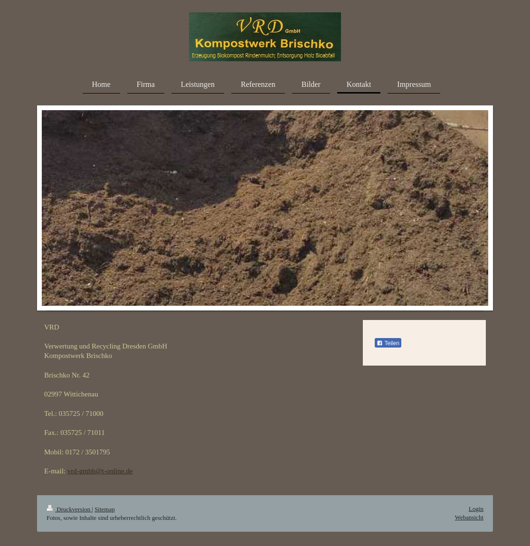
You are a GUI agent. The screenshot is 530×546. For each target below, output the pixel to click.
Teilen (388, 343)
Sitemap (105, 509)
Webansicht (469, 517)
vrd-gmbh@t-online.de (100, 471)
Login (476, 508)
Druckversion (69, 509)
